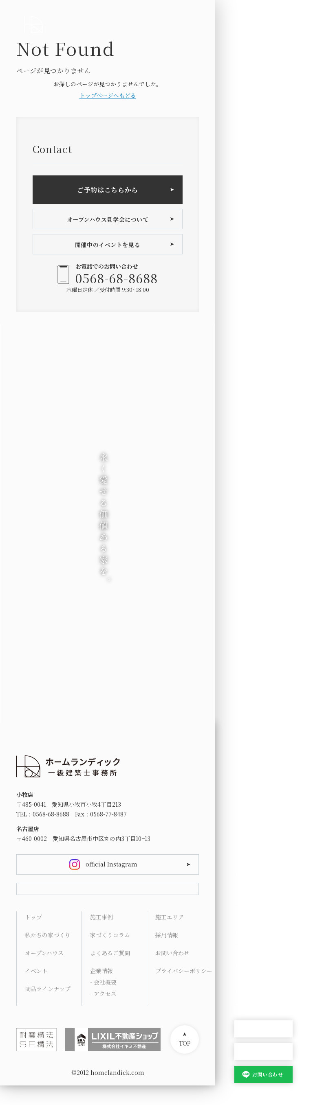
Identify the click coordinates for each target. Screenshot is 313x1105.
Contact (245, 988)
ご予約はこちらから (107, 190)
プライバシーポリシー (183, 990)
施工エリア (169, 936)
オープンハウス (263, 1029)
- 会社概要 (103, 1002)
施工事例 (101, 936)
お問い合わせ (267, 1074)
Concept (246, 870)
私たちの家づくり (48, 954)
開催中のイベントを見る (107, 245)
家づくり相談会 (263, 1051)
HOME (243, 851)
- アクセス (103, 1013)
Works (243, 910)
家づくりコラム (110, 954)
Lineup (244, 890)
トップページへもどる (107, 95)
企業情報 (101, 990)
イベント (36, 990)
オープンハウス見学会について (108, 219)
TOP (185, 1063)
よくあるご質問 (110, 972)
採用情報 (166, 954)
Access (244, 968)
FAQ (240, 949)
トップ (33, 936)
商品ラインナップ (48, 1008)
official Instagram (111, 864)
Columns (247, 929)
